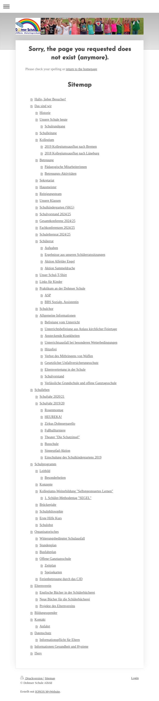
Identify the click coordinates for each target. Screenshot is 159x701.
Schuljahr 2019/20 (52, 403)
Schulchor (46, 309)
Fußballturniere (55, 430)
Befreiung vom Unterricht (62, 322)
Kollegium (47, 140)
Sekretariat (47, 180)
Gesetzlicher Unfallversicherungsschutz (72, 363)
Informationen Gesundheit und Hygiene (61, 646)
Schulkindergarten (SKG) (57, 207)
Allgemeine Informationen (58, 315)
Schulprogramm (45, 464)
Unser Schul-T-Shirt (53, 275)
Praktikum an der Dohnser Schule (62, 288)
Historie (45, 113)
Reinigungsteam (51, 194)
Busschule (52, 444)
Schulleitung (48, 133)
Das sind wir (43, 106)
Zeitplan (50, 565)
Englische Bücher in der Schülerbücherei (67, 592)
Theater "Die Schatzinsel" (62, 437)
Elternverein (43, 586)
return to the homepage (81, 69)
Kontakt (40, 619)
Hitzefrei (51, 349)
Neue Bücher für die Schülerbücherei (65, 599)
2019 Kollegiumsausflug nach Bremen (71, 146)
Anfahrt (45, 626)
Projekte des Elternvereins (57, 606)
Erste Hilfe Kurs (51, 518)
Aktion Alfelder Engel (60, 261)
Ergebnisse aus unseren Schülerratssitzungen (75, 255)
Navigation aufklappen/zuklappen (79, 6)
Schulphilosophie (51, 511)
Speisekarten (53, 572)
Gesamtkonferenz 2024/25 (57, 221)
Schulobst (46, 525)
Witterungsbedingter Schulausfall (62, 538)
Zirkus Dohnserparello (60, 423)
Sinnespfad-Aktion (57, 450)
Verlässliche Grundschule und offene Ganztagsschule (81, 383)
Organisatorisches (47, 532)
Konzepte (46, 484)
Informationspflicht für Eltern (60, 640)
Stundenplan (48, 545)
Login (135, 678)
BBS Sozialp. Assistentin (62, 302)
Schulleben (42, 390)
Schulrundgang (55, 126)
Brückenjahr (48, 505)
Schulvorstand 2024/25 (55, 214)
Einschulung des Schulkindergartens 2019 (73, 457)
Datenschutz (43, 633)
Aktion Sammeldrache (60, 268)
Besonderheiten (55, 477)
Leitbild (45, 471)
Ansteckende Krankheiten (62, 336)
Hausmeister (48, 187)
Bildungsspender (46, 613)
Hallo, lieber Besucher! (50, 99)
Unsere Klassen (50, 200)
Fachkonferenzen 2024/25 (57, 227)
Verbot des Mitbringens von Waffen (69, 356)
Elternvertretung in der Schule (65, 369)
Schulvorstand (54, 376)
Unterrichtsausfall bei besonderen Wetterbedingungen (81, 342)
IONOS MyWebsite (47, 691)
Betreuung (47, 160)
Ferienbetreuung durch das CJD (61, 579)
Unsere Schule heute (53, 119)
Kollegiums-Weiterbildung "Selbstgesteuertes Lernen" (76, 491)
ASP (48, 295)
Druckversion (31, 678)
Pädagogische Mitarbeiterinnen (66, 167)
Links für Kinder (51, 282)
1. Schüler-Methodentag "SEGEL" (68, 498)
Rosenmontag (54, 410)
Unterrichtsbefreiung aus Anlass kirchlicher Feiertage (81, 329)
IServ (38, 653)
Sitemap (50, 678)
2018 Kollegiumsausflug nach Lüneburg (72, 153)
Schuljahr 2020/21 (52, 396)
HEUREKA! (53, 417)
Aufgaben (51, 248)
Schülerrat (47, 241)
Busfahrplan (48, 552)
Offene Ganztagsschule (55, 559)
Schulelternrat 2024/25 (55, 234)
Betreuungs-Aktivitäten (60, 173)
